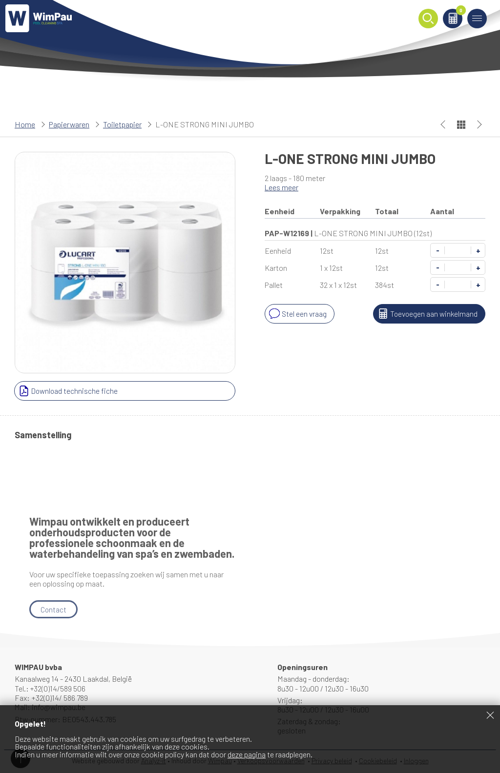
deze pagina (247, 754)
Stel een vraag (297, 313)
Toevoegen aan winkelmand (426, 313)
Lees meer (282, 187)
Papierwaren (69, 124)
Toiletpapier (122, 124)
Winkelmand (458, 13)
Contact (54, 609)
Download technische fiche (68, 391)
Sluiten (490, 715)
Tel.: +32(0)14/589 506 (50, 688)
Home (25, 124)
